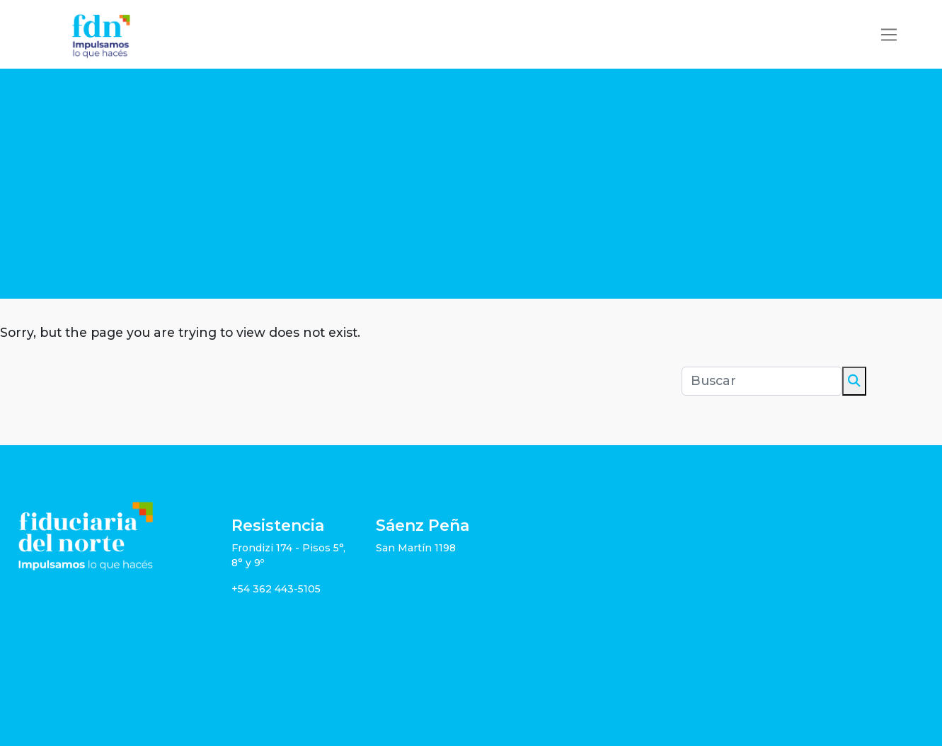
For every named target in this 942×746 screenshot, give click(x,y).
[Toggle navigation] (889, 34)
